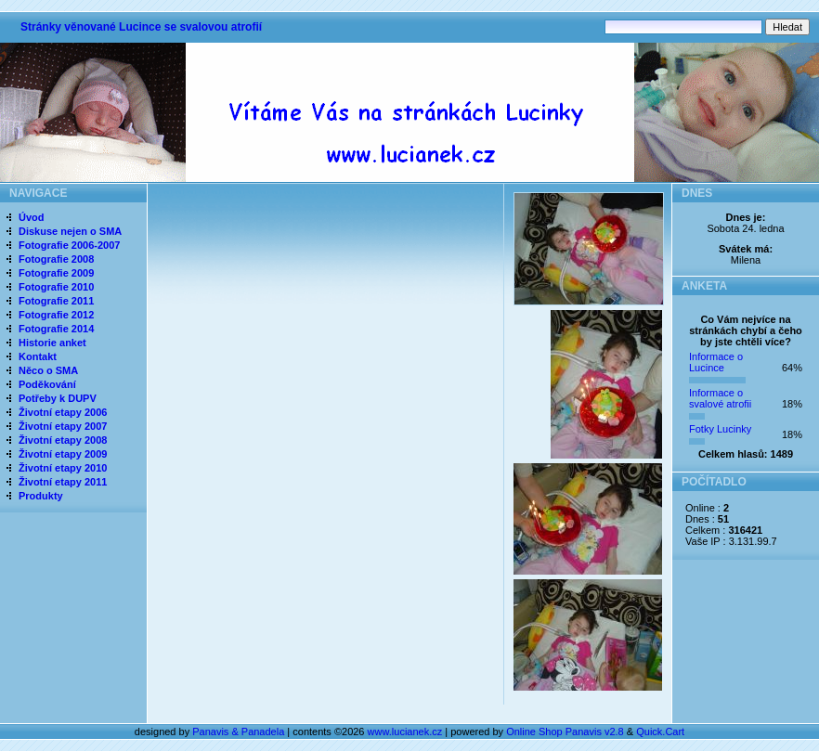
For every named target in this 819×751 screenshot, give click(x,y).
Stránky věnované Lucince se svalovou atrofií (141, 26)
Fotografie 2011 (56, 300)
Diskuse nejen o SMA (70, 231)
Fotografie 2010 (56, 286)
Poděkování (47, 384)
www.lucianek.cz (405, 731)
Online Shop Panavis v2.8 (565, 731)
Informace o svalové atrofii (720, 398)
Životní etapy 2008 (63, 440)
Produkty (41, 495)
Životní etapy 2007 (63, 426)
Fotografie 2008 (56, 259)
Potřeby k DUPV (58, 398)
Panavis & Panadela (239, 731)
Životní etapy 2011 (63, 481)
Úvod (32, 217)
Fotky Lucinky (720, 428)
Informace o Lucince (716, 362)
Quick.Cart (660, 731)
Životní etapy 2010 (63, 467)
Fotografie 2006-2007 (69, 245)
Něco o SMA (48, 370)
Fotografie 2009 (56, 272)
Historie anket (52, 342)
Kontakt (38, 356)
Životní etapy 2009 (63, 454)
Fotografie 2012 (56, 314)
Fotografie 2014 (56, 328)
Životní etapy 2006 (63, 412)
